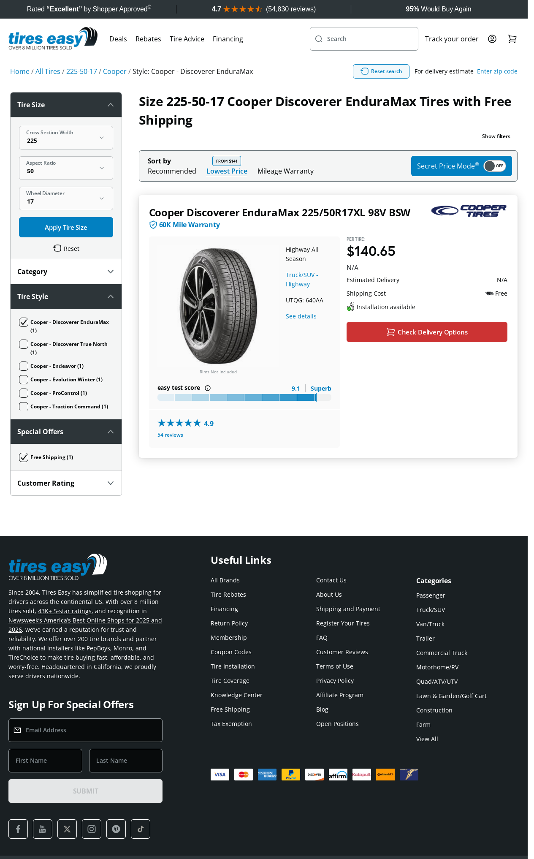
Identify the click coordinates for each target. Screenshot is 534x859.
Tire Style (66, 173)
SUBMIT (85, 764)
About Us (329, 568)
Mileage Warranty (286, 189)
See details (301, 335)
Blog (322, 683)
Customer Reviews (342, 626)
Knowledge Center (237, 669)
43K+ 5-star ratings (65, 585)
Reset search (422, 90)
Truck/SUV (430, 583)
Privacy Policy (335, 654)
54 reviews (170, 453)
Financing (228, 57)
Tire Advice (187, 57)
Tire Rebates (228, 568)
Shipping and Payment (348, 583)
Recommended (172, 189)
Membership (229, 611)
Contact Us (331, 554)
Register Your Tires (343, 597)
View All (427, 713)
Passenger (430, 569)
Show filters (496, 154)
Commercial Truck (441, 627)
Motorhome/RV (437, 641)
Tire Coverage (230, 654)
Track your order (452, 57)
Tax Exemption (231, 697)
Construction (434, 684)
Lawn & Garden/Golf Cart (451, 670)
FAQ (322, 611)
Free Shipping (230, 683)
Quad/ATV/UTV (437, 655)
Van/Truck (430, 598)
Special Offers (66, 198)
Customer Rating (66, 223)
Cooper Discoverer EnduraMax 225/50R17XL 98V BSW (280, 231)
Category (66, 148)
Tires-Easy (246, 844)
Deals (118, 57)
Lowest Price (226, 189)
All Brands (225, 554)
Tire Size (66, 123)
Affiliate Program (339, 669)
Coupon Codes (231, 626)
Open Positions (337, 697)
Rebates (148, 57)
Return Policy (229, 597)
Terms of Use (334, 640)
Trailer (425, 612)
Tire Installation (233, 640)
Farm (423, 698)
